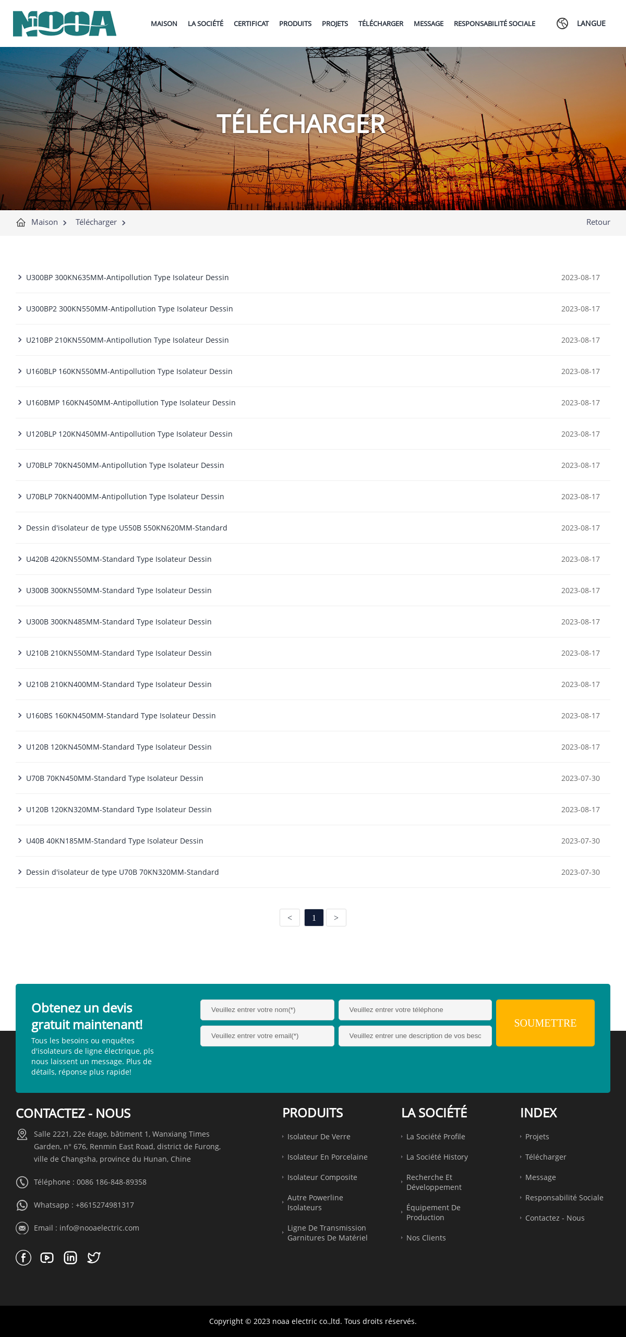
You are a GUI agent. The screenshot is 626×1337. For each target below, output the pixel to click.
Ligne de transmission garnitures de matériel (327, 1233)
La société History (437, 1157)
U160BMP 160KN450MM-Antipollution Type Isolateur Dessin (131, 402)
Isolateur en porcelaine (327, 1157)
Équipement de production (433, 1212)
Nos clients (426, 1238)
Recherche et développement (434, 1182)
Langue (591, 23)
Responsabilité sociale (564, 1197)
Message (540, 1177)
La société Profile (435, 1136)
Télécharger (96, 221)
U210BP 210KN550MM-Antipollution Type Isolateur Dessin (127, 340)
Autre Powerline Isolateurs (315, 1202)
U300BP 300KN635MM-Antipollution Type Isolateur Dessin (127, 277)
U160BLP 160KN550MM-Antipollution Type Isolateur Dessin (129, 371)
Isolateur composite (322, 1177)
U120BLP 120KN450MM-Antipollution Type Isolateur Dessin (129, 434)
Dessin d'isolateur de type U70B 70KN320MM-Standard (122, 872)
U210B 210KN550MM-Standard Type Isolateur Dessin (119, 653)
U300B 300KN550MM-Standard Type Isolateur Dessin (119, 590)
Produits (312, 1112)
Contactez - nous (555, 1218)
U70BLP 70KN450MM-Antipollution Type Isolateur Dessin (125, 465)
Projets (537, 1136)
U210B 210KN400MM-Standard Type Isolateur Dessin (119, 684)
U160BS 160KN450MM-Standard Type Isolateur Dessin (121, 715)
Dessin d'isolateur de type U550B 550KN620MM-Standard (126, 528)
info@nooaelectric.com (99, 1228)
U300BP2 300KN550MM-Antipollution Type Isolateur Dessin (129, 309)
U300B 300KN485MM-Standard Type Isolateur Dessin (119, 622)
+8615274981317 (105, 1205)
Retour (598, 221)
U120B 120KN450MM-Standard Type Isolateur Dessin (119, 747)
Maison (44, 221)
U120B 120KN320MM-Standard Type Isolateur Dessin (119, 809)
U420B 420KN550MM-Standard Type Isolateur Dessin (119, 559)
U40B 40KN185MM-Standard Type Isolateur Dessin (114, 841)
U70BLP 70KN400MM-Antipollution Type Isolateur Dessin (125, 496)
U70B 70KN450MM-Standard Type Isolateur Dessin (114, 778)
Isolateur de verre (319, 1136)
